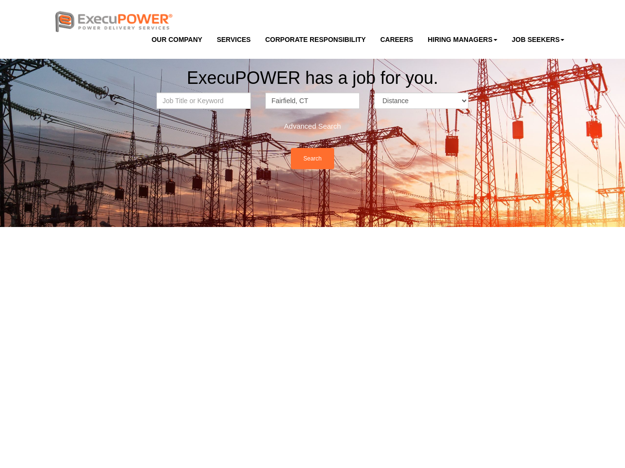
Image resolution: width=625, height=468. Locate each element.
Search (312, 158)
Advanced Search (312, 126)
